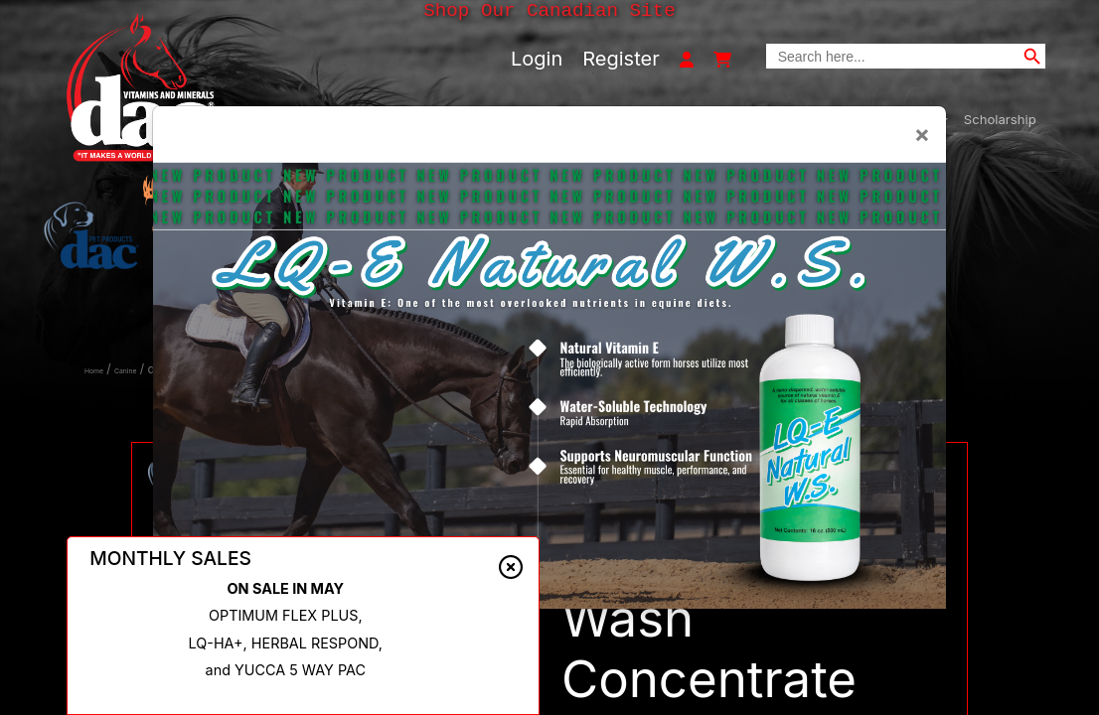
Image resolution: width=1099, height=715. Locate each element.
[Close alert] (511, 567)
